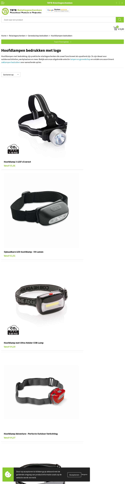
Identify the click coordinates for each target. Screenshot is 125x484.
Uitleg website (70, 418)
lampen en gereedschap (80, 59)
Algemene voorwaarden (74, 473)
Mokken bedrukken (9, 465)
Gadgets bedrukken (9, 461)
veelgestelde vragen (66, 395)
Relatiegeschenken (17, 35)
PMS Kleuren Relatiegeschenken (77, 426)
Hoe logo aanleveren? (73, 430)
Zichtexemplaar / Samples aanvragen (80, 434)
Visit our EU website (72, 477)
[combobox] (58, 19)
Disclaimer (68, 469)
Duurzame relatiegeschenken (13, 458)
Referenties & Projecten (74, 461)
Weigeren (84, 474)
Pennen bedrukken (9, 450)
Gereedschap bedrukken (38, 35)
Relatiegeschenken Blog (74, 458)
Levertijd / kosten (71, 415)
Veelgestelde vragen (72, 411)
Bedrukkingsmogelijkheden (75, 422)
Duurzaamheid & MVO (73, 437)
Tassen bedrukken (9, 454)
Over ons (67, 450)
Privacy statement (72, 465)
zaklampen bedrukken (10, 62)
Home (3, 35)
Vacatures (68, 454)
